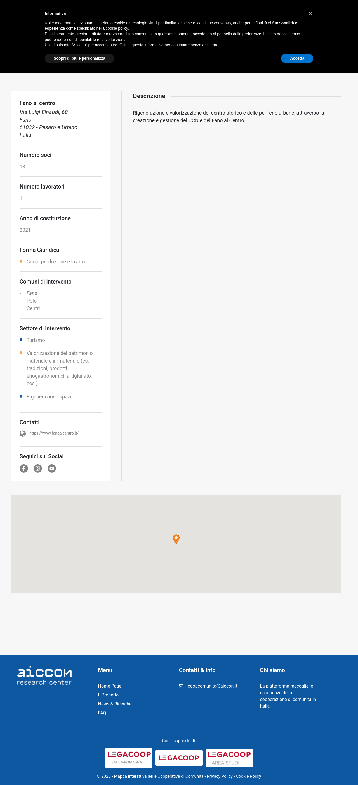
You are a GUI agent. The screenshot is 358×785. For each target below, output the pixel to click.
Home (120, 14)
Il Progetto (147, 14)
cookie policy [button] (117, 740)
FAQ (254, 14)
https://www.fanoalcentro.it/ (54, 433)
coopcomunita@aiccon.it (212, 686)
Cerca (329, 14)
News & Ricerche (185, 14)
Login (274, 14)
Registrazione (226, 14)
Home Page (109, 686)
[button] (176, 539)
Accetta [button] (297, 769)
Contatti (297, 14)
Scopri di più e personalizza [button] (79, 769)
